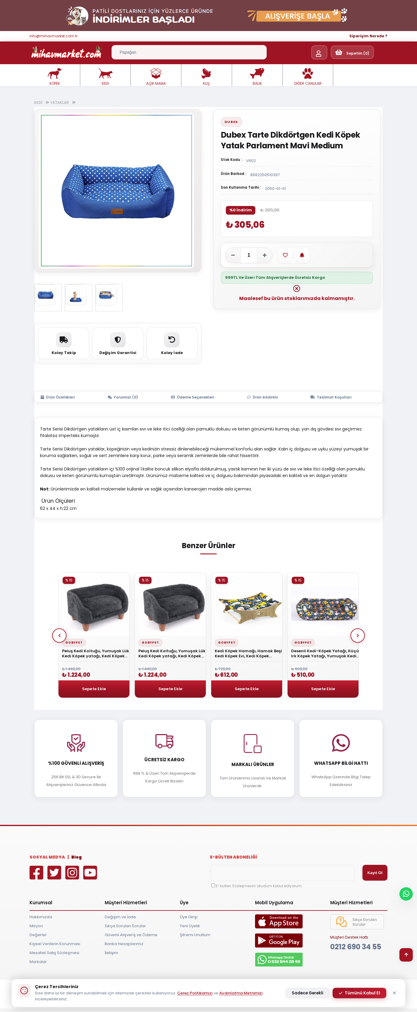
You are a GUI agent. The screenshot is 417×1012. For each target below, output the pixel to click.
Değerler (38, 935)
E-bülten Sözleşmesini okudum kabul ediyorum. (259, 885)
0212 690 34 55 (355, 946)
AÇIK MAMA (156, 77)
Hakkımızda (41, 917)
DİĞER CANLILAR (308, 77)
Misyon (36, 926)
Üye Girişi (188, 917)
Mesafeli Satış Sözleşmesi (54, 953)
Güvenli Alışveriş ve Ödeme (131, 935)
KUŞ (206, 77)
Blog (76, 857)
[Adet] (248, 255)
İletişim (111, 953)
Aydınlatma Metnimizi (240, 993)
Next (357, 635)
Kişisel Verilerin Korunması (55, 944)
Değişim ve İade (120, 917)
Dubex (231, 121)
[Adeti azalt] (233, 255)
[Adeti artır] (264, 255)
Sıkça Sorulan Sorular (125, 926)
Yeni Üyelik (190, 926)
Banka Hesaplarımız (124, 944)
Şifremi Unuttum (195, 935)
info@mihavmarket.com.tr (54, 36)
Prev (59, 635)
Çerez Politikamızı (195, 993)
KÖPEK (55, 77)
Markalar (38, 962)
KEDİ (105, 77)
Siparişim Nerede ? (368, 36)
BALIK (257, 77)
